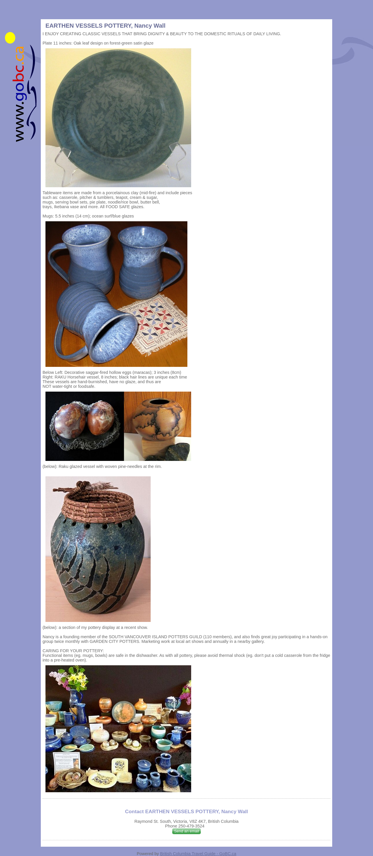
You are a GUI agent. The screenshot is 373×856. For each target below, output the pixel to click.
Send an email (186, 831)
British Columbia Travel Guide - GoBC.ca (198, 853)
